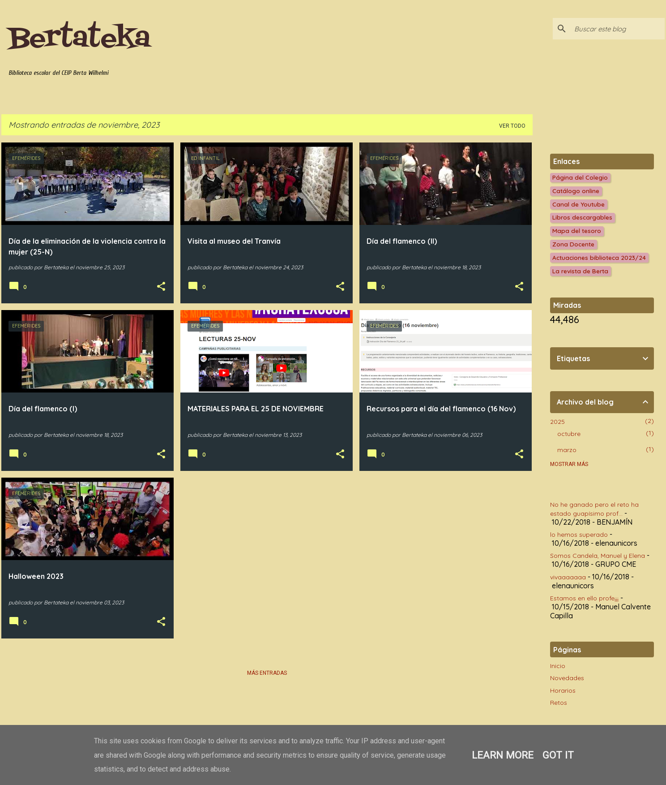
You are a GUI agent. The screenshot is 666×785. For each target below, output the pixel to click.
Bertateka (79, 39)
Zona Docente (573, 244)
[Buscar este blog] (618, 28)
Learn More (503, 755)
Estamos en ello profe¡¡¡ (584, 598)
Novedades (567, 678)
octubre (569, 434)
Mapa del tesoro (576, 230)
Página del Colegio (580, 177)
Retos (558, 703)
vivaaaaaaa (568, 577)
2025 (557, 422)
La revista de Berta (580, 271)
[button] (161, 287)
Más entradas (267, 673)
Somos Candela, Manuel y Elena (597, 556)
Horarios (563, 690)
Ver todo (512, 126)
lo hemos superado (579, 535)
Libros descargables (582, 217)
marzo (566, 450)
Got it (558, 755)
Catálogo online (575, 190)
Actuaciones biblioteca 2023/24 (599, 257)
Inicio (557, 666)
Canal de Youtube (578, 204)
